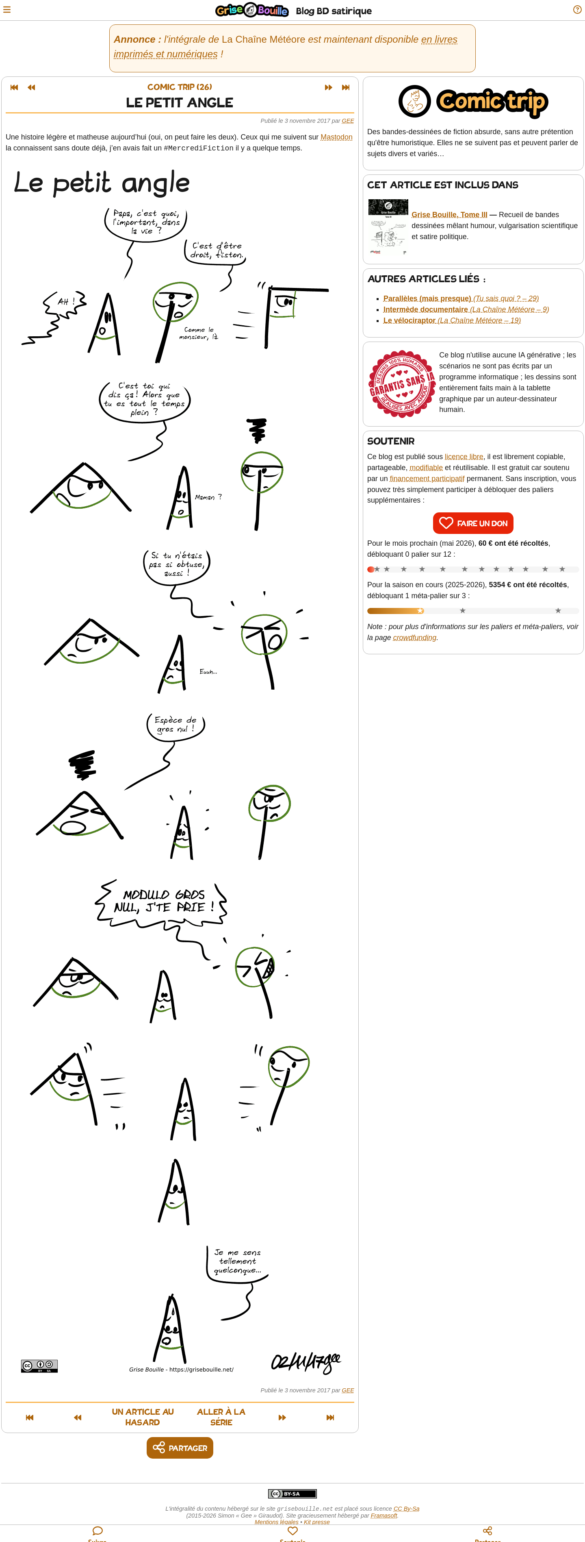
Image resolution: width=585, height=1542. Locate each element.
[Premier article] (17, 87)
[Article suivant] (331, 87)
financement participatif (430, 468)
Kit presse (317, 1514)
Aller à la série (255, 1413)
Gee (351, 121)
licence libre (467, 446)
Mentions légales (277, 1514)
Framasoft (384, 1508)
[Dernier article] (348, 87)
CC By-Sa (407, 1501)
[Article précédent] (34, 87)
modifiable (429, 457)
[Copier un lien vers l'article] (183, 1439)
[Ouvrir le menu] (9, 10)
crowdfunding (431, 627)
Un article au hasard (115, 1413)
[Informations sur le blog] (575, 10)
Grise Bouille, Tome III (452, 210)
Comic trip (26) (183, 87)
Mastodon (339, 137)
